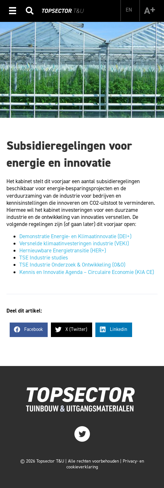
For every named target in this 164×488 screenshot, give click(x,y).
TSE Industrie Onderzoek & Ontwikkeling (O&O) (72, 264)
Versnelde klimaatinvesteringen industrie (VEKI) (74, 243)
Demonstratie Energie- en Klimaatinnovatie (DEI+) (75, 236)
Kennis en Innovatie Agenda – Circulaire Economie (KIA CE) (86, 272)
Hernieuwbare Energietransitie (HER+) (62, 250)
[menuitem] (128, 10)
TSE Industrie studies (43, 257)
